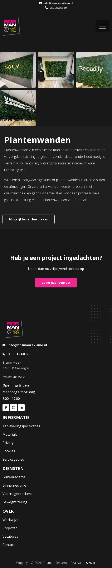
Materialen (11, 434)
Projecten (10, 528)
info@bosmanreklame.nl (56, 3)
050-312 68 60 (56, 8)
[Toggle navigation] (102, 26)
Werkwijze (11, 519)
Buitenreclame (14, 477)
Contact (9, 544)
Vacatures (10, 536)
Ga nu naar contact (56, 283)
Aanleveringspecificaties (21, 426)
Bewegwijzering (15, 502)
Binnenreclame (14, 485)
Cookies (9, 451)
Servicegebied (13, 459)
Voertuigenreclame (18, 493)
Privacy (8, 442)
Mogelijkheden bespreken (28, 219)
